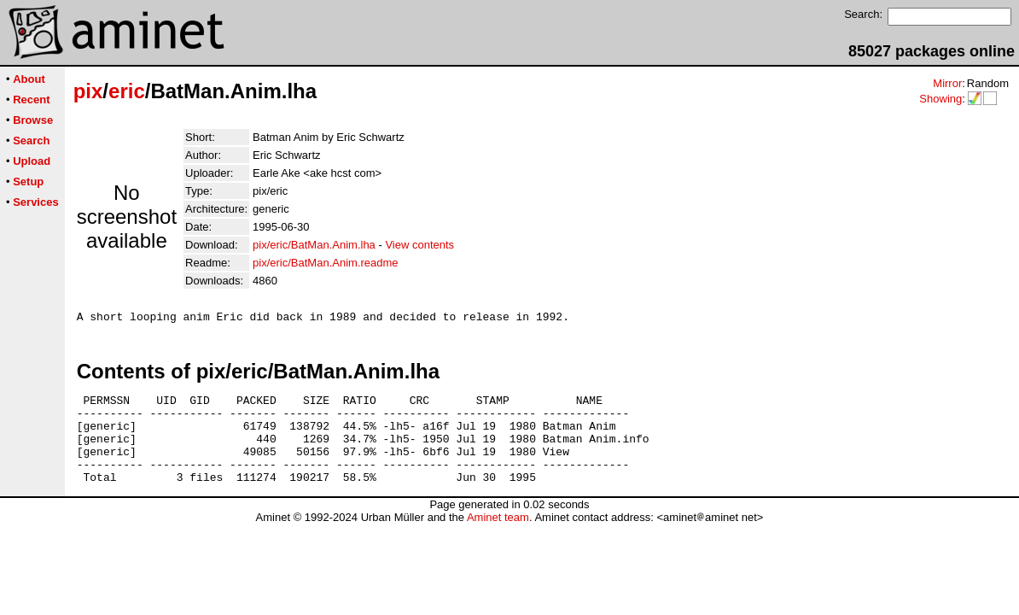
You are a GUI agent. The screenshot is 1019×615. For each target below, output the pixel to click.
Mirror (947, 83)
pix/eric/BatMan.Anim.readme (326, 262)
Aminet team (498, 537)
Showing (940, 98)
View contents (419, 244)
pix (88, 90)
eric (126, 90)
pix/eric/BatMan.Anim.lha (314, 244)
